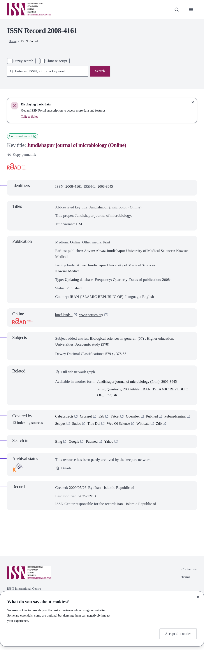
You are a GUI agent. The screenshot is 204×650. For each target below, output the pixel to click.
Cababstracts (65, 418)
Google (74, 451)
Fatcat (118, 418)
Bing (59, 451)
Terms (185, 587)
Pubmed (156, 418)
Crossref (87, 418)
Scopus (90, 425)
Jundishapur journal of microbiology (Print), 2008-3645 (140, 382)
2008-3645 (105, 187)
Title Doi (125, 425)
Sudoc (107, 425)
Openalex (136, 418)
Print (107, 243)
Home (13, 41)
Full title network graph (76, 372)
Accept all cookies (177, 633)
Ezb (104, 418)
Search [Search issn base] (100, 71)
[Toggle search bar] (175, 9)
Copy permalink (22, 155)
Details (64, 478)
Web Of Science (151, 425)
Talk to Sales (30, 116)
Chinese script (56, 61)
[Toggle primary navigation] (190, 9)
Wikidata (177, 425)
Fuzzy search (23, 61)
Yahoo (111, 451)
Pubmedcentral (66, 425)
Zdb (58, 433)
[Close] (198, 596)
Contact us (188, 579)
